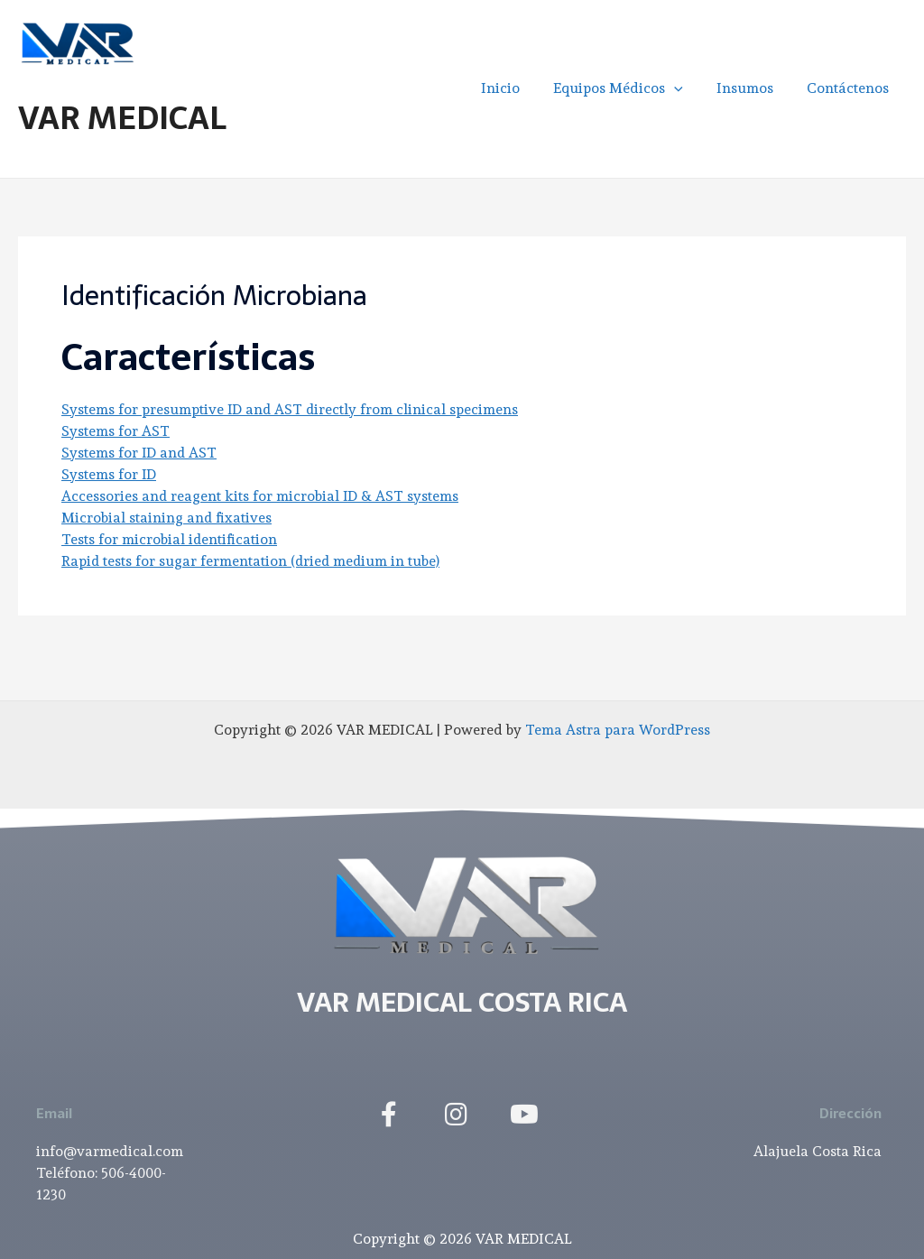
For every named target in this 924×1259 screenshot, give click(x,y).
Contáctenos (850, 88)
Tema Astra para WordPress (618, 729)
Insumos (752, 88)
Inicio (516, 88)
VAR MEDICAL (122, 117)
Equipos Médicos (630, 88)
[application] (686, 88)
